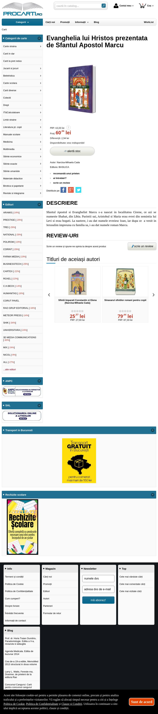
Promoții (47, 584)
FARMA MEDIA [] (14, 256)
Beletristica (9, 75)
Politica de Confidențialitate (19, 591)
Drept (6, 105)
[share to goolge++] (71, 190)
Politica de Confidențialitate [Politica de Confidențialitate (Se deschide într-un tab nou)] (42, 703)
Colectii (7, 97)
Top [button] (124, 568)
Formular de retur (52, 613)
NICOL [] (9, 354)
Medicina (7, 141)
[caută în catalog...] (77, 6)
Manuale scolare (11, 134)
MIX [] (9, 347)
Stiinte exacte (10, 163)
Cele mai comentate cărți (132, 584)
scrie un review (61, 182)
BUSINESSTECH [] (16, 264)
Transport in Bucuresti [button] (19, 430)
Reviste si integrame (13, 193)
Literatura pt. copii (12, 127)
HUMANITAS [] (13, 293)
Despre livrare (12, 606)
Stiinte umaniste (11, 171)
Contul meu (122, 5)
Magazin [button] (51, 568)
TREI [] (9, 227)
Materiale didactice (12, 178)
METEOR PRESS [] (16, 315)
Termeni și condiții (14, 576)
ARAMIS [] (11, 212)
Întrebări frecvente (14, 613)
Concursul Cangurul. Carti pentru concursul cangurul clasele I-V (18, 687)
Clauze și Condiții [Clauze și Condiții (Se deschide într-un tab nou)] (71, 703)
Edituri (46, 591)
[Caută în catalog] (104, 6)
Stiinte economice (12, 156)
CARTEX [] (11, 271)
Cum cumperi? (12, 598)
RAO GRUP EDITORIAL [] (19, 308)
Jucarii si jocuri (10, 68)
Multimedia (8, 149)
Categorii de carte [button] (16, 38)
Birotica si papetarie (13, 186)
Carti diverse (9, 90)
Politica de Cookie (14, 584)
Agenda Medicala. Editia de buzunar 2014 (19, 652)
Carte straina (9, 46)
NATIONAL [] (12, 234)
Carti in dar (9, 53)
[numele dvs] (98, 578)
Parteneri (48, 606)
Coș (145, 5)
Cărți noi (47, 576)
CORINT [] (11, 249)
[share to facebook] (63, 190)
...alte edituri (9, 369)
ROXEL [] (10, 278)
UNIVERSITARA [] (15, 330)
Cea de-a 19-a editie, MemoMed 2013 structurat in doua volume (21, 663)
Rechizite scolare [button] (15, 494)
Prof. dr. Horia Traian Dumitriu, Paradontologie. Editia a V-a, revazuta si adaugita (20, 641)
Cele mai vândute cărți (130, 576)
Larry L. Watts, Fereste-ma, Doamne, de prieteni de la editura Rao (19, 674)
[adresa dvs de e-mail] (98, 589)
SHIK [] (9, 322)
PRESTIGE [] (12, 220)
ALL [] (9, 362)
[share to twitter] (78, 190)
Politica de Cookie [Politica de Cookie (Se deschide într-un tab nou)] (14, 703)
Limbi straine (9, 119)
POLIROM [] (12, 242)
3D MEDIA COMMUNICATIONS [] (19, 339)
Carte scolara (10, 83)
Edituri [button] (9, 204)
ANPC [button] (9, 381)
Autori (46, 598)
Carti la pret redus (12, 61)
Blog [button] (10, 630)
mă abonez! (98, 600)
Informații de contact (15, 620)
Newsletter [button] (90, 568)
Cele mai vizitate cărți (130, 591)
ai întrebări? (59, 178)
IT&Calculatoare (11, 112)
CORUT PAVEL (11, 300)
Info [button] (9, 568)
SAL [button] (8, 405)
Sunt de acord (141, 702)
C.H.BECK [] (12, 286)
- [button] (39, 38)
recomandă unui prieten (66, 173)
